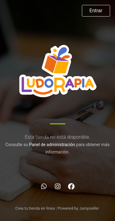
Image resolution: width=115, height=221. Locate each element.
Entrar (96, 11)
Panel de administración (52, 144)
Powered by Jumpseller (78, 208)
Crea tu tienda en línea (35, 208)
